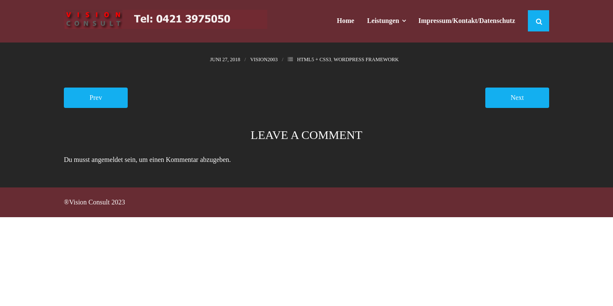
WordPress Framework (366, 59)
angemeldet (107, 159)
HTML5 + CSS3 (314, 59)
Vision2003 (264, 59)
